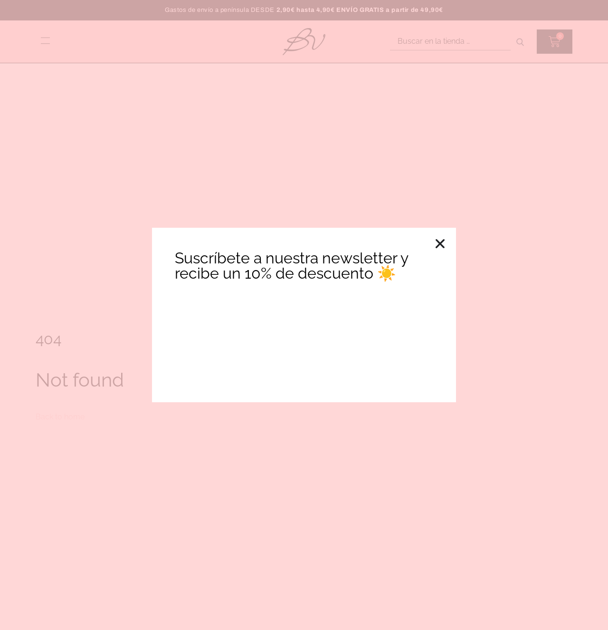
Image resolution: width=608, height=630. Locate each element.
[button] (440, 243)
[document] (304, 315)
